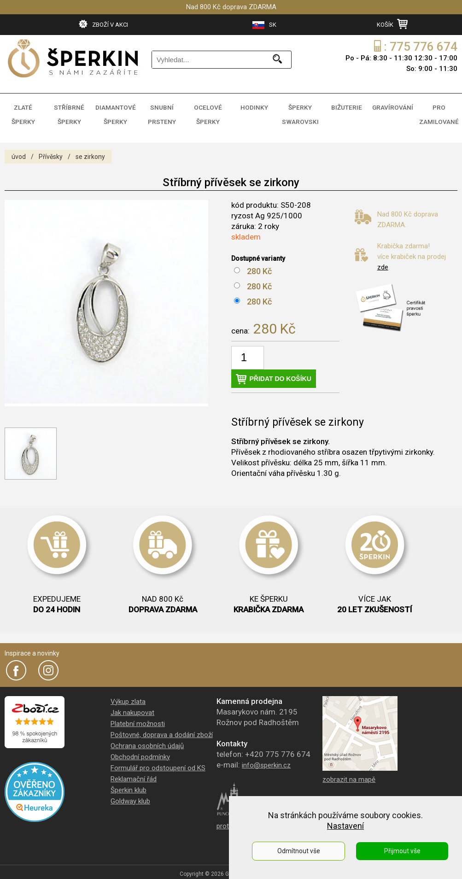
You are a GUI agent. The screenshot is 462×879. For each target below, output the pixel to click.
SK (264, 25)
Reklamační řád (134, 772)
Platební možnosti (138, 716)
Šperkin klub (128, 783)
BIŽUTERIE (346, 105)
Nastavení (345, 826)
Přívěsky (51, 149)
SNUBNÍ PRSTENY (162, 111)
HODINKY (254, 105)
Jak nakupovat (132, 705)
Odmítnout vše (298, 851)
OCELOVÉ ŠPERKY (208, 111)
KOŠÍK (392, 24)
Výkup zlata (128, 694)
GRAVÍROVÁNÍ (393, 105)
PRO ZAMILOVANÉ (439, 111)
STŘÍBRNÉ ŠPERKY (69, 111)
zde (382, 260)
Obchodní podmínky (140, 749)
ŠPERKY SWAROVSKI (300, 111)
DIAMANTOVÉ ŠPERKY (115, 111)
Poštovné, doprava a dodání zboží (162, 727)
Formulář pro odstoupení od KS (158, 760)
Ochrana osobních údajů (147, 738)
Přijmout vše (402, 851)
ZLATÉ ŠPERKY (23, 105)
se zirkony (90, 149)
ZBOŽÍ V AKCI (103, 24)
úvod (19, 149)
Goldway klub (130, 794)
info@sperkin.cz (266, 758)
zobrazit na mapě (348, 772)
